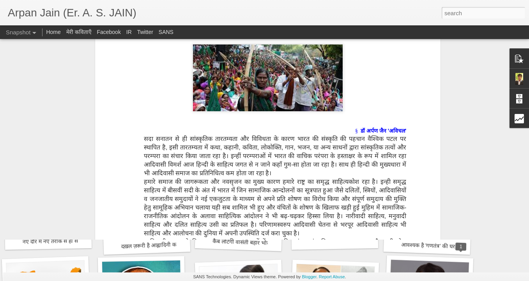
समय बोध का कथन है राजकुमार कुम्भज (346, 139)
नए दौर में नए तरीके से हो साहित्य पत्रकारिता (67, 241)
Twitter (145, 32)
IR (129, 32)
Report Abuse (332, 276)
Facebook (108, 32)
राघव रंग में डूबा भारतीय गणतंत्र (58, 139)
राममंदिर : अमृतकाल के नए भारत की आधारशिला (168, 140)
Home (53, 32)
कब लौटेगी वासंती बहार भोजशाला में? (250, 242)
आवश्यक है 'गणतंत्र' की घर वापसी (435, 246)
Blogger (309, 276)
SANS (166, 32)
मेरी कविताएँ (79, 32)
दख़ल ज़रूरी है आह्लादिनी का (149, 245)
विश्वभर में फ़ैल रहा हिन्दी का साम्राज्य (252, 135)
